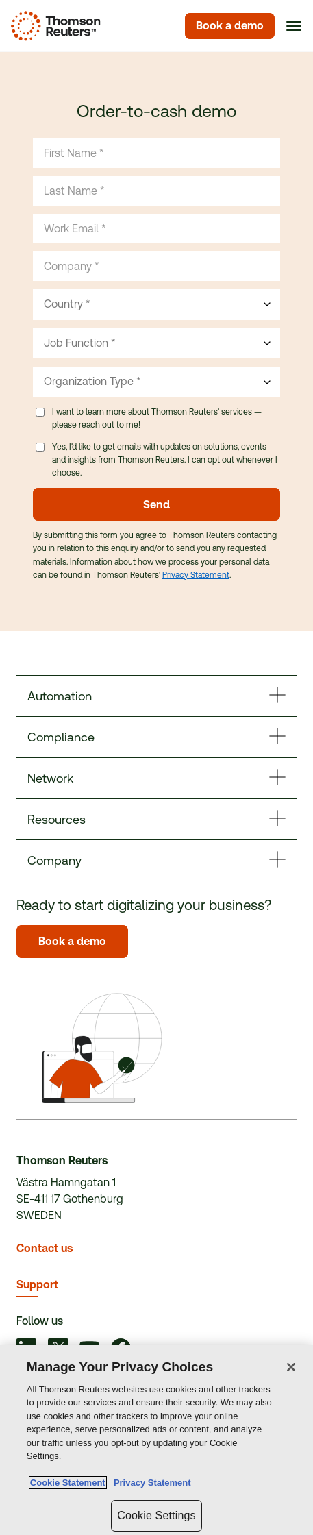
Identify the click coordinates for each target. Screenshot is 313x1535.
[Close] (291, 1367)
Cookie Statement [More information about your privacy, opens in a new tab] (67, 1482)
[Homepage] (53, 26)
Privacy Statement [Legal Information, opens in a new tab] (150, 1482)
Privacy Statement (195, 575)
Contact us (44, 1248)
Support (37, 1284)
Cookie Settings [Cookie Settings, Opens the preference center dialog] (156, 1515)
